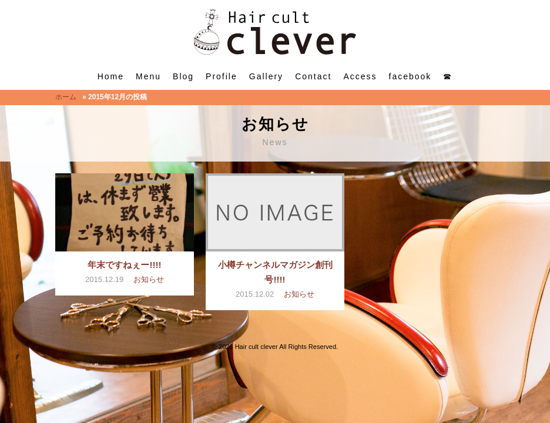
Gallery (266, 76)
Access (360, 76)
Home (111, 76)
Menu (148, 76)
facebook (410, 76)
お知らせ (148, 279)
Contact (313, 76)
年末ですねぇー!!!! (124, 265)
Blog (183, 76)
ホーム (65, 97)
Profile (221, 76)
